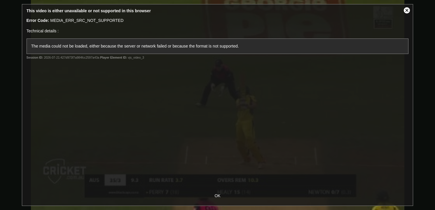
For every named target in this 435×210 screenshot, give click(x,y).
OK (217, 195)
